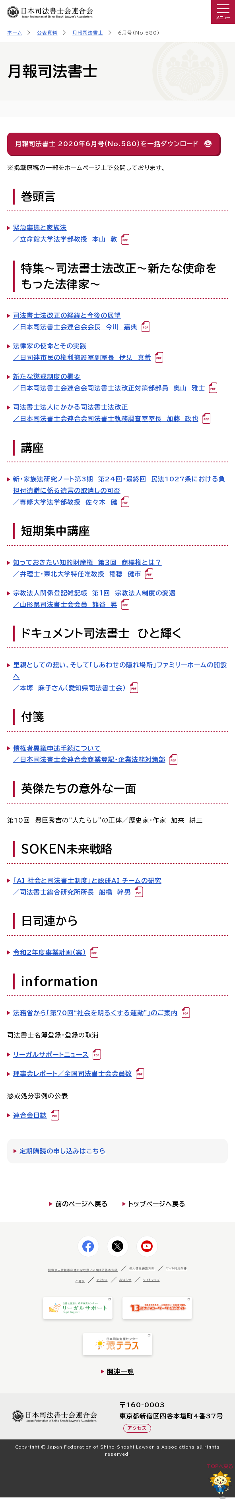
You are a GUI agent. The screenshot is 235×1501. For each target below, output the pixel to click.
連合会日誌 (30, 1115)
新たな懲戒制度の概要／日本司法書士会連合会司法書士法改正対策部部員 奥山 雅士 (109, 382)
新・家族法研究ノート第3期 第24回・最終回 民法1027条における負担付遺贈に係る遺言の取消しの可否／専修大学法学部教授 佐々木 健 (119, 490)
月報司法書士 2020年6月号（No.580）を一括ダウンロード (106, 144)
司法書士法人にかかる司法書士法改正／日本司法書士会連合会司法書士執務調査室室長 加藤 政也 (105, 413)
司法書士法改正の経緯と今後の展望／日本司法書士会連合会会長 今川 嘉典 (75, 321)
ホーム (14, 32)
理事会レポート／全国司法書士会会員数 (72, 1073)
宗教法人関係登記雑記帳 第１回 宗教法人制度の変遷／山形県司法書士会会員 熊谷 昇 (94, 599)
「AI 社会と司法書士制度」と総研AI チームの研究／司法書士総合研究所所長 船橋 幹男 (87, 886)
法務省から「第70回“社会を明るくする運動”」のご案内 (95, 1013)
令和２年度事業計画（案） (49, 952)
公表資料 (47, 32)
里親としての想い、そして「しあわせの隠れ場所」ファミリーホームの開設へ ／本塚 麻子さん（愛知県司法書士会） (120, 676)
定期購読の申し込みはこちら (62, 1151)
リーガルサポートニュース (51, 1054)
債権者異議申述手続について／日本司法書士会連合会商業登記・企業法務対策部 (89, 754)
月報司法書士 (87, 32)
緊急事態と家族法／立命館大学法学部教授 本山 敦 (65, 233)
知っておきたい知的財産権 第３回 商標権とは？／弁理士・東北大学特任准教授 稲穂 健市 (87, 568)
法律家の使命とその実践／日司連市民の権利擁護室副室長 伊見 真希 (82, 352)
